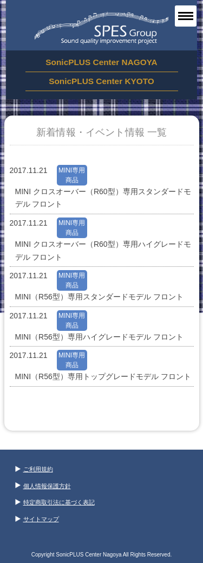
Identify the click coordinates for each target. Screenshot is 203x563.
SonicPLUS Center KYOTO (101, 81)
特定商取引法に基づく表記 (55, 502)
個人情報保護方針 (43, 486)
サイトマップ (37, 519)
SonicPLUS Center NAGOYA (101, 62)
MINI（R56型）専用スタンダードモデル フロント (99, 296)
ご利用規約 (34, 469)
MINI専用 (71, 170)
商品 (72, 180)
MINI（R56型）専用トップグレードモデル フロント (103, 376)
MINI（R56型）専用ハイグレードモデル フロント (99, 336)
